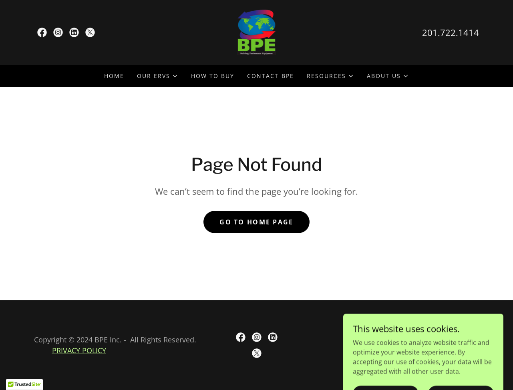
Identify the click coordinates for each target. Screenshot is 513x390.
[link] (42, 32)
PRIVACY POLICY (79, 350)
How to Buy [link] (212, 76)
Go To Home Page (256, 222)
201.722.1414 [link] (450, 32)
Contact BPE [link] (270, 76)
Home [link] (114, 76)
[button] (157, 76)
